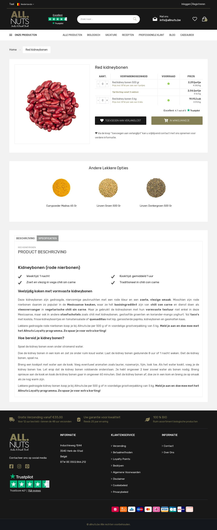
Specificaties (47, 238)
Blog (172, 35)
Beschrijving (25, 238)
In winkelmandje (177, 120)
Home (13, 49)
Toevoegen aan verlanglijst (120, 120)
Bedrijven (118, 465)
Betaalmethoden (123, 452)
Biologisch (93, 35)
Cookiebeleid (120, 485)
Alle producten (72, 35)
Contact (169, 445)
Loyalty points (121, 459)
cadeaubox (187, 35)
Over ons (169, 452)
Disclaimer (119, 478)
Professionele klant (151, 35)
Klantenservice (123, 435)
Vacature (111, 35)
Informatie (170, 435)
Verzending (119, 445)
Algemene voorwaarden (127, 472)
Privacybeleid (120, 492)
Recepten (128, 35)
